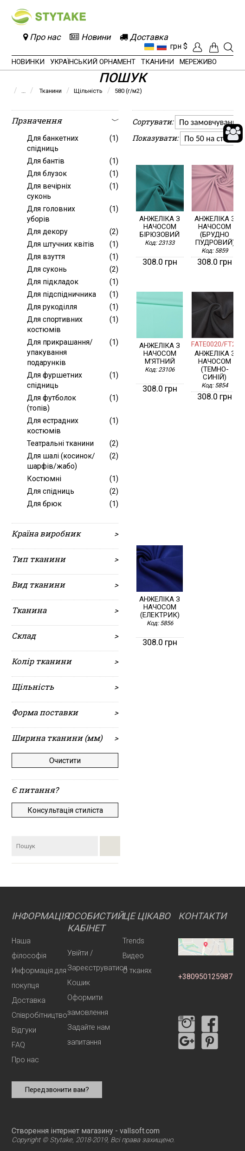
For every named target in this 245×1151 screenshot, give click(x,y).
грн (175, 46)
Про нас (25, 1059)
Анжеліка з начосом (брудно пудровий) (214, 231)
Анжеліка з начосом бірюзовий (159, 227)
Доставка (28, 1000)
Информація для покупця (39, 978)
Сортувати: (152, 121)
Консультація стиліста (65, 810)
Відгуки (24, 1030)
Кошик (78, 982)
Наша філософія (29, 948)
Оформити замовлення (87, 1005)
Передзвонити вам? (57, 1090)
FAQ (18, 1044)
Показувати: (155, 138)
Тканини (157, 62)
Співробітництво (39, 1015)
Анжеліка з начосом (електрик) (159, 607)
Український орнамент (92, 62)
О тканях (137, 970)
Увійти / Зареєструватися (97, 960)
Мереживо (198, 62)
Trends (133, 940)
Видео (133, 955)
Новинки (28, 62)
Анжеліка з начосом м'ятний (159, 354)
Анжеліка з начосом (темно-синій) (214, 365)
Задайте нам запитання (88, 1034)
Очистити (65, 760)
